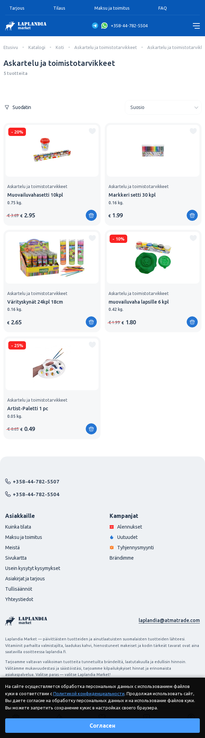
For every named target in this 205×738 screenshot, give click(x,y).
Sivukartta (16, 558)
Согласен (102, 725)
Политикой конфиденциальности (88, 693)
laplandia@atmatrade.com (169, 620)
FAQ (162, 8)
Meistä (12, 547)
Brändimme (122, 558)
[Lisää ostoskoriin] (91, 215)
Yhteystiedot (19, 599)
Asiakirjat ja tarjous (25, 578)
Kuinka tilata (18, 527)
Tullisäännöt (18, 589)
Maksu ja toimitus (112, 8)
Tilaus (59, 8)
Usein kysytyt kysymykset (32, 568)
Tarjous (17, 8)
